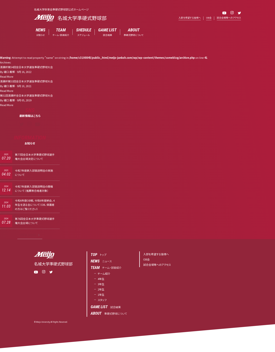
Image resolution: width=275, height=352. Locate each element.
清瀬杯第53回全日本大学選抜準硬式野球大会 (26, 81)
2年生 (101, 289)
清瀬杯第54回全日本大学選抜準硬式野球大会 (26, 67)
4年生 (101, 279)
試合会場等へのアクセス (229, 17)
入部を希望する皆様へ (190, 17)
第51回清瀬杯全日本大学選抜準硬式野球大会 (26, 95)
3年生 (101, 284)
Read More (6, 76)
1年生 (101, 294)
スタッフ (102, 300)
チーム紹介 (104, 273)
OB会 (209, 17)
